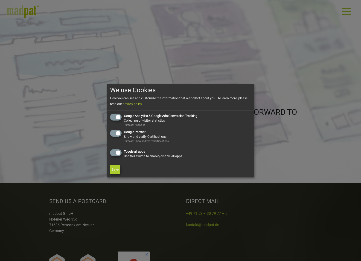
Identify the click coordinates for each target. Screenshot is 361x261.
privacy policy (132, 104)
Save (115, 169)
